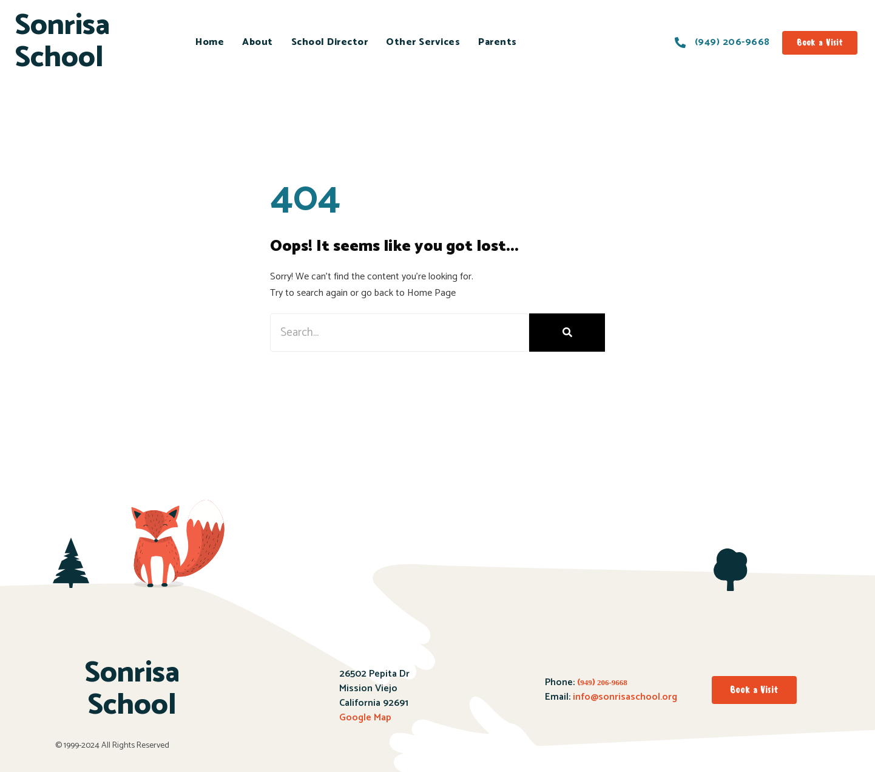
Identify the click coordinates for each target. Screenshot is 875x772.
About (257, 42)
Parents (497, 42)
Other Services (423, 42)
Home (209, 42)
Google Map (365, 717)
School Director (329, 42)
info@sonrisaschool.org (625, 697)
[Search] (567, 332)
